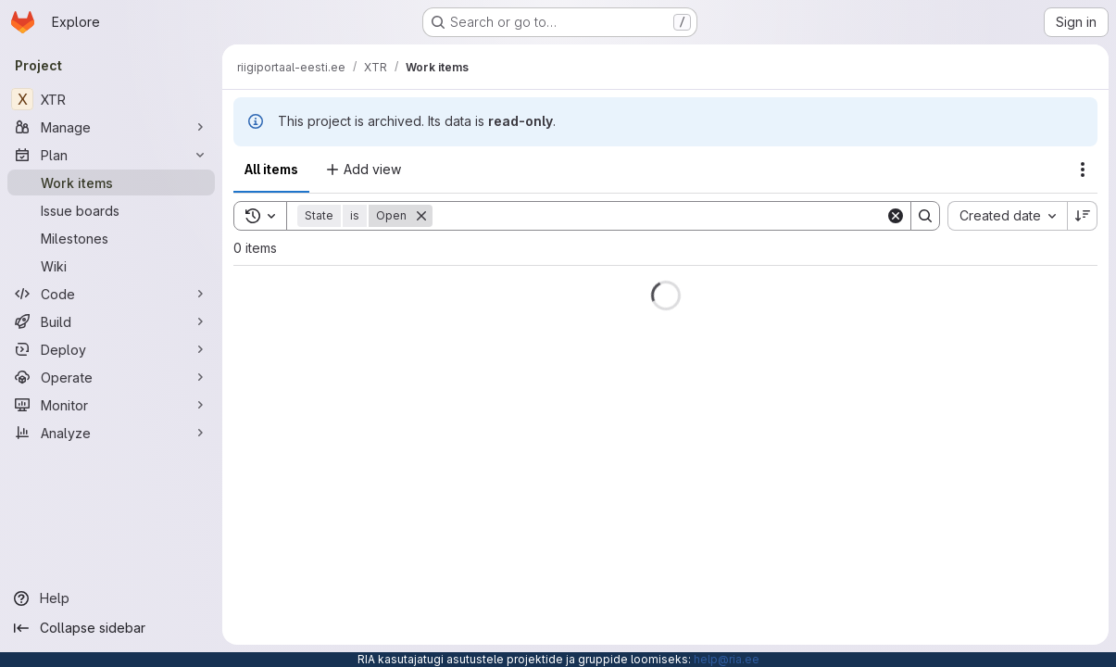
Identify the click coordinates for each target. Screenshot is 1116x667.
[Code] (111, 294)
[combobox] (1007, 216)
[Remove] (421, 216)
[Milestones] (111, 238)
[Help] (111, 598)
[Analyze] (111, 433)
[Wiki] (111, 266)
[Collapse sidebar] (111, 628)
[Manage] (111, 127)
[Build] (111, 321)
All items (271, 169)
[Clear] (895, 216)
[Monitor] (111, 405)
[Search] (659, 216)
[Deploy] (111, 349)
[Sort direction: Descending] (1082, 216)
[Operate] (111, 377)
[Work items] (111, 182)
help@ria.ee (726, 659)
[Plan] (111, 155)
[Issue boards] (111, 210)
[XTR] (111, 99)
